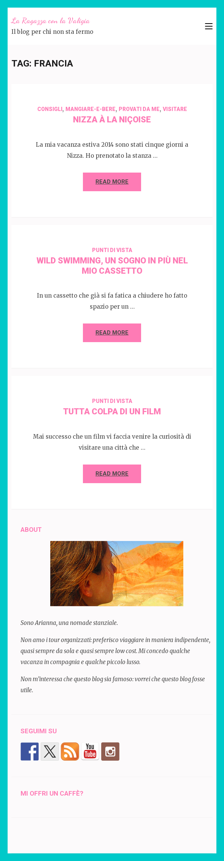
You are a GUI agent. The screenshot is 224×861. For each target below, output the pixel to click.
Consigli (49, 109)
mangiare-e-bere (90, 109)
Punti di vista (112, 250)
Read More (112, 181)
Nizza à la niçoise (112, 119)
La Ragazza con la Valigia (50, 20)
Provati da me (139, 109)
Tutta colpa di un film (112, 411)
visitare (175, 109)
